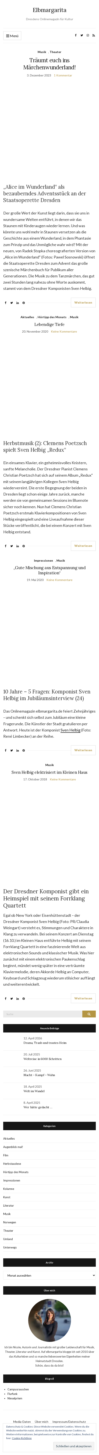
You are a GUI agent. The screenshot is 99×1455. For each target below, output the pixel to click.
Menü (12, 36)
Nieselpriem (14, 1398)
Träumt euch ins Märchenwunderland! (49, 64)
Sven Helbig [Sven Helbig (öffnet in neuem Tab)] (70, 730)
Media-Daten (22, 1421)
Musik (42, 52)
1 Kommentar (63, 75)
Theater (55, 52)
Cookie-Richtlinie (22, 1438)
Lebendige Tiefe (49, 324)
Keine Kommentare (64, 331)
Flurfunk (12, 1394)
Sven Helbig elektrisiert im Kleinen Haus (49, 772)
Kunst (6, 1197)
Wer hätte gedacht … (38, 1107)
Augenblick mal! (13, 1147)
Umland (8, 1239)
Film (5, 1155)
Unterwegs (10, 1247)
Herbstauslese (12, 1163)
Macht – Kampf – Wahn (39, 1075)
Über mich (41, 1421)
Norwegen (9, 1222)
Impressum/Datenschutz (69, 1421)
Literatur (8, 1205)
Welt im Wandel (34, 1091)
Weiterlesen (83, 302)
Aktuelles (27, 317)
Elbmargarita (49, 10)
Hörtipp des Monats (52, 317)
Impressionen (43, 560)
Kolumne (8, 1188)
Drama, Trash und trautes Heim (45, 1043)
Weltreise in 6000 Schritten (43, 1059)
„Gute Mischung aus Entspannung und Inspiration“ (49, 570)
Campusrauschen (18, 1389)
